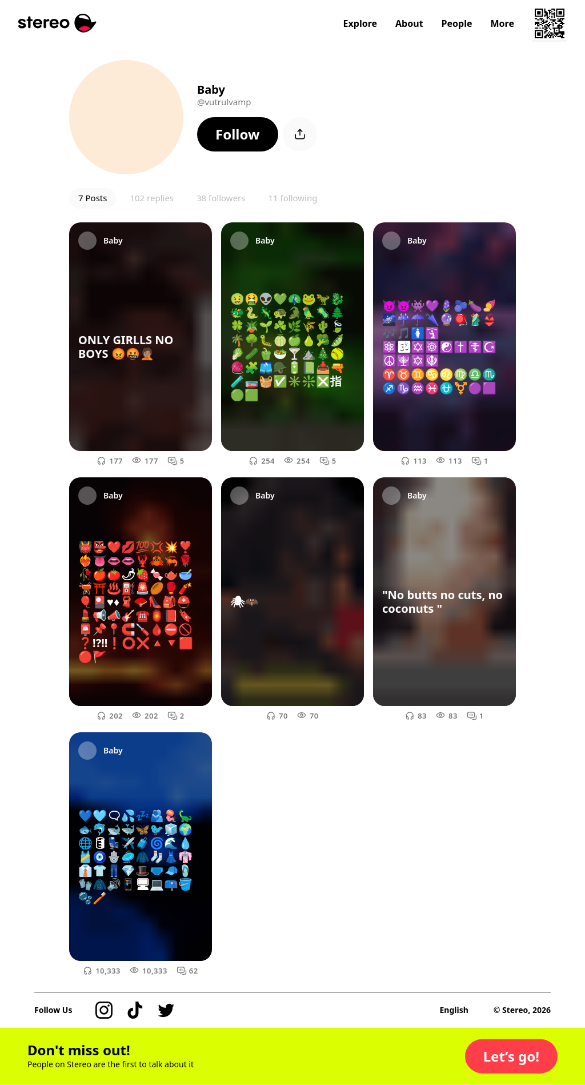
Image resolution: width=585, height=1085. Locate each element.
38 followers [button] (221, 198)
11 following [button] (292, 198)
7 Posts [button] (92, 198)
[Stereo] (57, 23)
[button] (237, 134)
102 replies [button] (152, 198)
